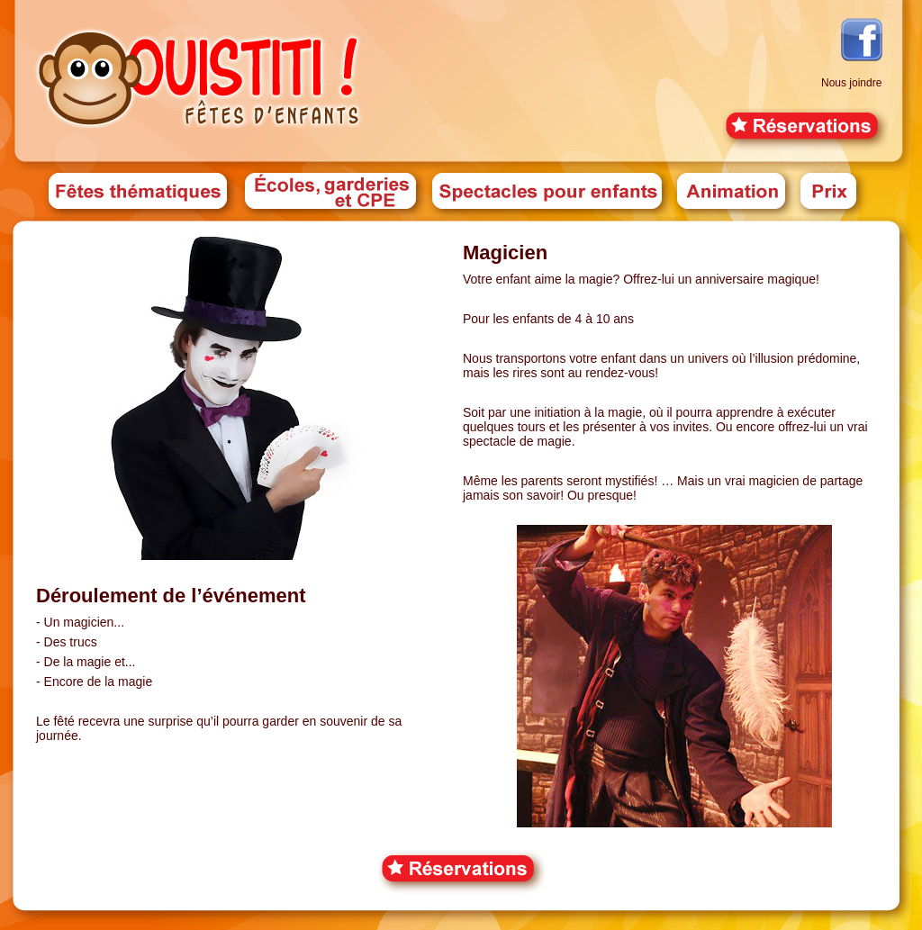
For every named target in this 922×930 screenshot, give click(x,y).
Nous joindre (851, 83)
